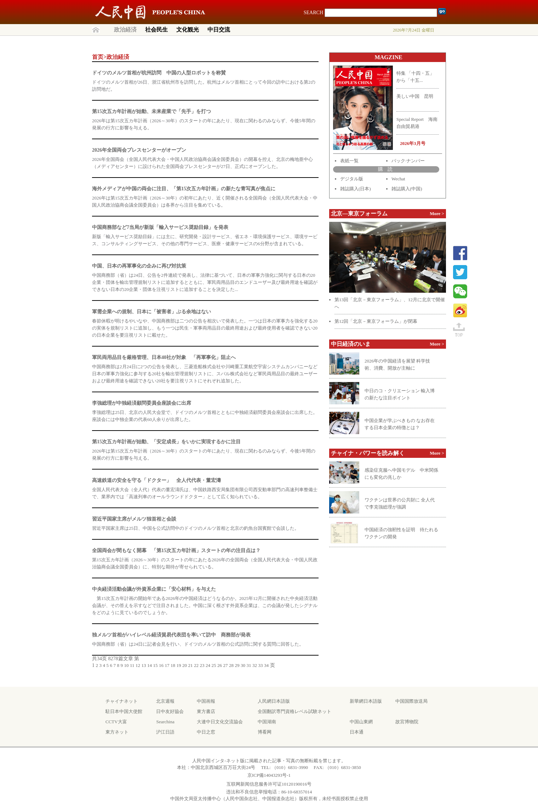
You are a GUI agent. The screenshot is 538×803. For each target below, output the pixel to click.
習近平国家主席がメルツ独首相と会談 (134, 519)
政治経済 (125, 30)
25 (214, 665)
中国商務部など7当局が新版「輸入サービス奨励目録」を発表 (160, 227)
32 (254, 665)
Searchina (165, 721)
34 (266, 665)
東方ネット (116, 732)
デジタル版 (351, 178)
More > (437, 213)
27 (225, 665)
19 (179, 665)
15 (155, 665)
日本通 (357, 732)
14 (149, 665)
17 (167, 665)
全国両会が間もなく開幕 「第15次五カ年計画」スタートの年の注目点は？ (176, 550)
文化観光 (187, 30)
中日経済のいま (351, 344)
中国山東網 (361, 721)
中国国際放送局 (411, 701)
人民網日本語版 (274, 701)
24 (208, 665)
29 (237, 665)
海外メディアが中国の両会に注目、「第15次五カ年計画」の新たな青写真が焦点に (183, 188)
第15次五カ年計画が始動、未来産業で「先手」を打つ (151, 111)
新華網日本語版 (366, 701)
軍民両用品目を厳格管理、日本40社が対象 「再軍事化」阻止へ (164, 357)
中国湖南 (267, 721)
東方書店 (206, 711)
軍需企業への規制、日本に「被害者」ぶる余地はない (151, 311)
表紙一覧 (349, 160)
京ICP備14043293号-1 (269, 775)
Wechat (398, 178)
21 (190, 665)
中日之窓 (206, 732)
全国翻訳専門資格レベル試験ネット (294, 711)
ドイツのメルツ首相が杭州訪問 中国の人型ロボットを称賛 (159, 72)
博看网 (264, 732)
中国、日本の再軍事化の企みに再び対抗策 (139, 266)
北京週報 (165, 701)
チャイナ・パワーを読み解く (368, 453)
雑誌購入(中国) (406, 188)
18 (173, 665)
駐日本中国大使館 (123, 711)
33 (260, 665)
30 (243, 665)
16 (161, 665)
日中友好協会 (170, 711)
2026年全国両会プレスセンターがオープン (139, 150)
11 (132, 665)
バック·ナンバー (408, 160)
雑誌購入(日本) (355, 188)
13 (144, 665)
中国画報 (206, 701)
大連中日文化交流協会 (220, 721)
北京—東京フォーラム (359, 213)
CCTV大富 (116, 721)
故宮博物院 (406, 721)
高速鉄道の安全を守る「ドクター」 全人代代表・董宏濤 (156, 480)
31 (249, 665)
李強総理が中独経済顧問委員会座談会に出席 (141, 403)
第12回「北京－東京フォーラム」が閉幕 (375, 321)
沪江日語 (165, 732)
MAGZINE (388, 57)
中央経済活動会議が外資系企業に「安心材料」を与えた (154, 589)
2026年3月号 (412, 143)
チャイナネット (121, 701)
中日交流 (218, 30)
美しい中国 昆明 (414, 96)
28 (231, 665)
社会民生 (156, 30)
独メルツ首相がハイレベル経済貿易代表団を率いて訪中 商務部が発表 (171, 635)
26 (219, 665)
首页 (97, 57)
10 (126, 665)
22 (196, 665)
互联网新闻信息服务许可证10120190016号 (269, 784)
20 (184, 665)
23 (202, 665)
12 (138, 665)
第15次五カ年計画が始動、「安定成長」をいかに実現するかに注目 (166, 441)
